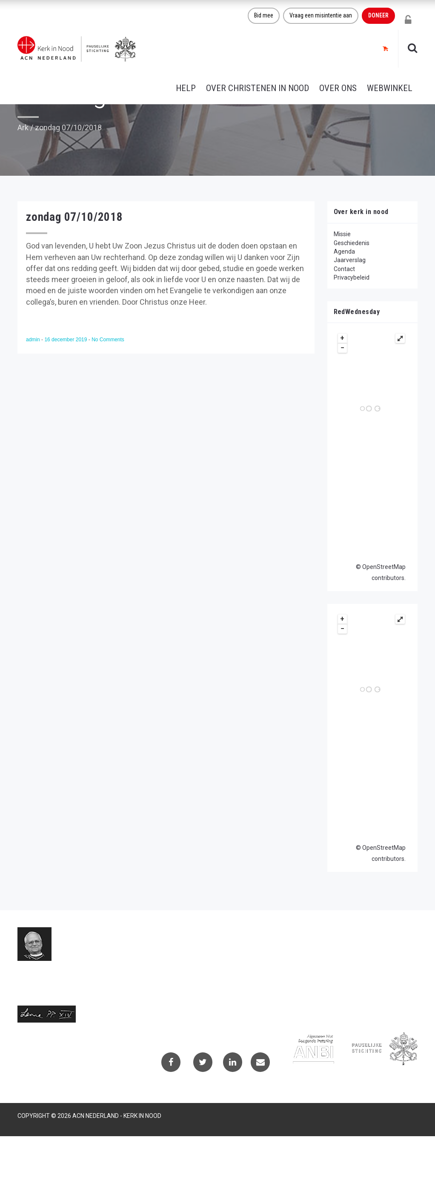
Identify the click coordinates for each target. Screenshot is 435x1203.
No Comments (108, 340)
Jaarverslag (350, 260)
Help (186, 88)
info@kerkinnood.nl (183, 980)
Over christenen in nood (257, 88)
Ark (23, 127)
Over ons (338, 88)
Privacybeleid (351, 277)
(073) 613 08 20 (179, 990)
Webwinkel (389, 88)
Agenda (344, 251)
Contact (344, 269)
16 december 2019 (66, 340)
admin (33, 340)
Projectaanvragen (322, 961)
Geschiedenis (351, 243)
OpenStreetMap (384, 566)
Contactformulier (322, 950)
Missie (342, 234)
